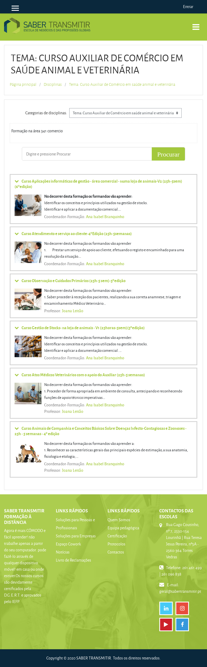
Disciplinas (53, 84)
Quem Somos (119, 520)
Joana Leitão (72, 310)
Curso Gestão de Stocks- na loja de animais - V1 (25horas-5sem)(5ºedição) (83, 327)
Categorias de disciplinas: (46, 113)
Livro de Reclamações (73, 560)
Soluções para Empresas (76, 536)
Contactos (116, 552)
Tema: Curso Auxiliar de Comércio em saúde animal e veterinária (122, 84)
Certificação (117, 536)
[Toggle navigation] (196, 24)
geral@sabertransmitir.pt (180, 591)
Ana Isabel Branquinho (105, 216)
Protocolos (116, 544)
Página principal (23, 84)
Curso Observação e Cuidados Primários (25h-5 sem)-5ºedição (74, 280)
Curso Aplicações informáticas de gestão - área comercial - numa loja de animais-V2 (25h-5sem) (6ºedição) (98, 183)
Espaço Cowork (68, 544)
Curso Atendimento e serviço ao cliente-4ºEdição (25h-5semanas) (77, 233)
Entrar (188, 6)
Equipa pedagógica (123, 528)
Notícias (63, 552)
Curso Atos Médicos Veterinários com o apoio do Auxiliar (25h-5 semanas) (83, 374)
